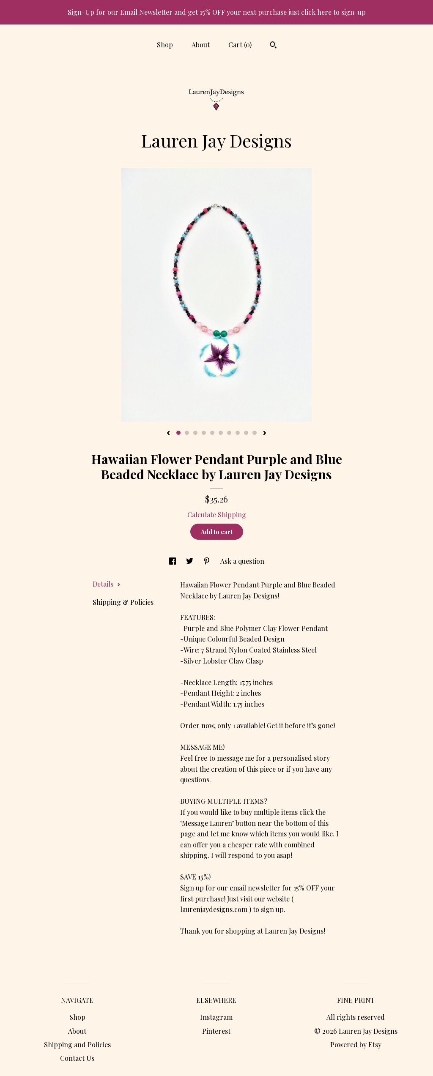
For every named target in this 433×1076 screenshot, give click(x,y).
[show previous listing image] (168, 434)
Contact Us (77, 1058)
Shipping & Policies (123, 602)
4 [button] (204, 433)
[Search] (273, 46)
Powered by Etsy (355, 1044)
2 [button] (187, 433)
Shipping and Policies (77, 1044)
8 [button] (238, 433)
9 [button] (246, 433)
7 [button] (229, 433)
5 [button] (212, 433)
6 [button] (221, 433)
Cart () (240, 44)
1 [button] (178, 433)
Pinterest (216, 1031)
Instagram (216, 1017)
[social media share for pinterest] (207, 561)
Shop (165, 44)
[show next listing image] (265, 434)
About (201, 44)
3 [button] (195, 433)
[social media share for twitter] (190, 561)
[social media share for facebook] (173, 561)
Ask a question (242, 561)
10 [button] (254, 433)
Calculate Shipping (216, 514)
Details (107, 583)
